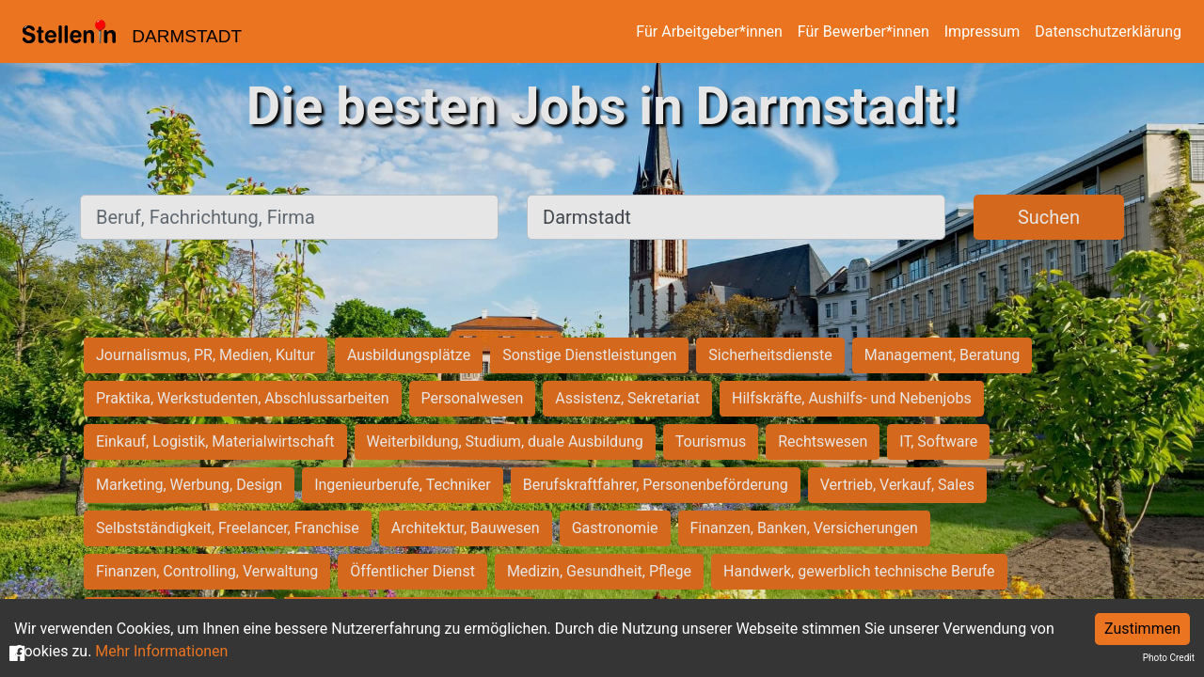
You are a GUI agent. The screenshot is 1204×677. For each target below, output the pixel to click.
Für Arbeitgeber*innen (709, 31)
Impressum (982, 31)
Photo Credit (1169, 658)
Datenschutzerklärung (1108, 31)
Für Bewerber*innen (863, 31)
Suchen (1049, 217)
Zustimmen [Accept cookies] (1142, 629)
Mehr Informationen (161, 651)
